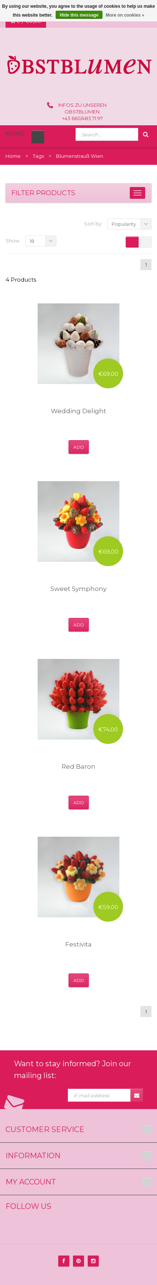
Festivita (78, 944)
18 (31, 241)
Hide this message (79, 15)
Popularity (124, 224)
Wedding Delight (78, 411)
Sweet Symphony (78, 588)
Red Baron (78, 766)
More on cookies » (125, 15)
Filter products (43, 193)
